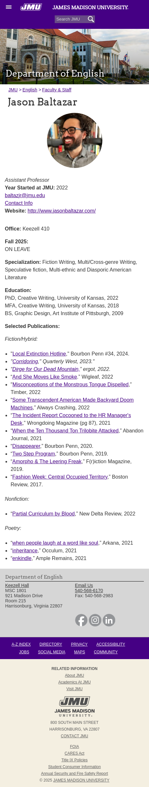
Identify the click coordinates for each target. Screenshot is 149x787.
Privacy (79, 644)
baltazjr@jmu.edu (25, 195)
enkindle (22, 558)
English (30, 89)
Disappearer (26, 446)
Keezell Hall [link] (17, 585)
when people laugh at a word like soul (55, 543)
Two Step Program (33, 453)
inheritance (24, 550)
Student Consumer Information (74, 767)
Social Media (51, 652)
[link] (81, 624)
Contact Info (19, 203)
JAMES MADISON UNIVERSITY (81, 780)
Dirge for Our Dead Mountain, (46, 369)
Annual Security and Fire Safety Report (74, 773)
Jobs (24, 652)
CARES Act (74, 753)
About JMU (74, 675)
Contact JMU (74, 736)
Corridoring (25, 361)
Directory (51, 644)
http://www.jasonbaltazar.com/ (62, 210)
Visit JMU (74, 689)
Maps (79, 652)
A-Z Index (21, 644)
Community (106, 652)
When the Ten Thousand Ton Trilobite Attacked (65, 430)
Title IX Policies (74, 760)
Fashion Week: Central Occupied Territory (59, 477)
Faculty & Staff (56, 89)
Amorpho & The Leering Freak (46, 461)
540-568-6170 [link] (89, 590)
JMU (13, 89)
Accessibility (111, 644)
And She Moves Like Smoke (44, 377)
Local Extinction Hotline (39, 353)
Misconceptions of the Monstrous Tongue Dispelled (71, 384)
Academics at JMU (74, 682)
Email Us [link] (84, 585)
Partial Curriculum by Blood (43, 513)
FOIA (74, 746)
